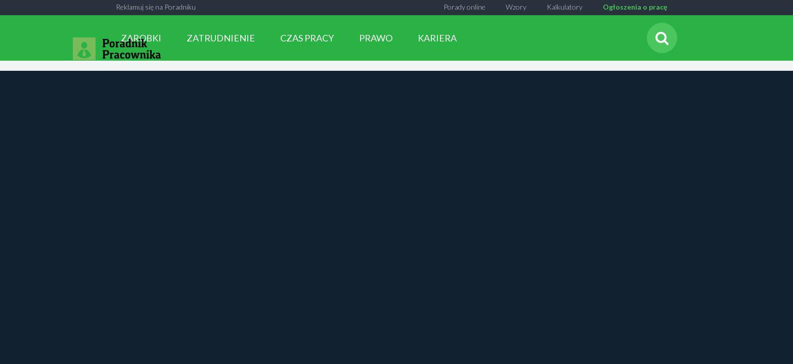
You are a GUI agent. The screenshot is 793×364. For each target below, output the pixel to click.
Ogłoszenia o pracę (635, 7)
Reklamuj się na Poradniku (156, 7)
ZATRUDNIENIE (221, 37)
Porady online (465, 7)
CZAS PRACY (307, 37)
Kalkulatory (565, 7)
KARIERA (437, 37)
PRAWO (375, 37)
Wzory (516, 7)
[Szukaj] (662, 38)
